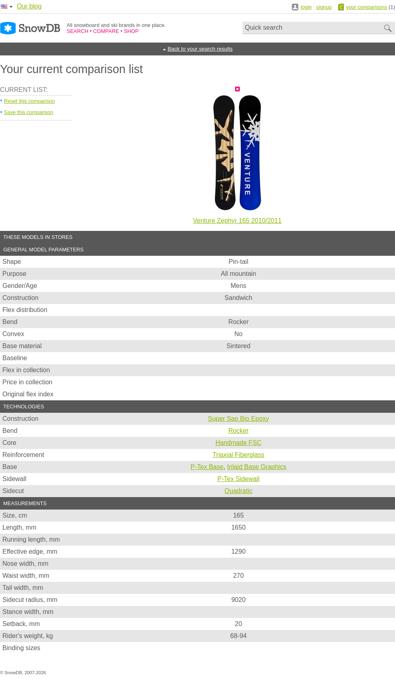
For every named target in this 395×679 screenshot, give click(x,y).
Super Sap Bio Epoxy (238, 418)
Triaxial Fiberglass (238, 454)
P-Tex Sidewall (239, 478)
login (306, 7)
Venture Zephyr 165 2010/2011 (237, 220)
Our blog (29, 6)
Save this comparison (28, 112)
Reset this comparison (29, 101)
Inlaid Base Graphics (257, 466)
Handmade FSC (239, 442)
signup (324, 7)
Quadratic (238, 490)
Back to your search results (199, 49)
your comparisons (366, 7)
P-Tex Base (207, 466)
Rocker (238, 430)
